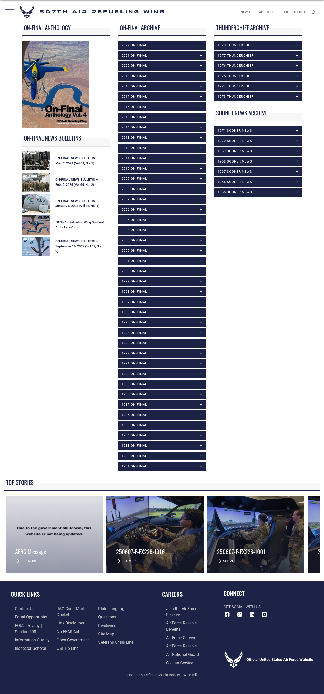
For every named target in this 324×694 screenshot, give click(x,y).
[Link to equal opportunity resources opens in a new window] (26, 617)
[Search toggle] (315, 12)
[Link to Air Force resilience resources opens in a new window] (108, 625)
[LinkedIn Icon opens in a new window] (252, 616)
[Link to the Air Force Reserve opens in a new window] (177, 645)
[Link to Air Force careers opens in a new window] (177, 637)
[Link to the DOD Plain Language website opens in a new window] (112, 609)
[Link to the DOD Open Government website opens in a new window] (70, 639)
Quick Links (25, 595)
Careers (172, 595)
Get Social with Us (242, 608)
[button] (8, 12)
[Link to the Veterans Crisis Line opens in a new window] (116, 642)
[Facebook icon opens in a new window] (227, 616)
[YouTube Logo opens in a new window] (264, 616)
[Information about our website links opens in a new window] (68, 623)
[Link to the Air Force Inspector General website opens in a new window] (26, 647)
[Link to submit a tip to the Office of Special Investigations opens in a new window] (65, 647)
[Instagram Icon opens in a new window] (240, 616)
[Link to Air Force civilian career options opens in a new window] (175, 661)
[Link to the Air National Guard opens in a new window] (177, 653)
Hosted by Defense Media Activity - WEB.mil (162, 673)
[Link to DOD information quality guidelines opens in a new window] (27, 639)
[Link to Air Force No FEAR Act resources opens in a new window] (66, 631)
